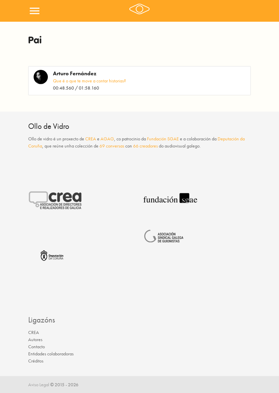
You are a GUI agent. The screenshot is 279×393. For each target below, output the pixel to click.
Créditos (35, 361)
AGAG (107, 139)
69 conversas (111, 146)
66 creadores (145, 146)
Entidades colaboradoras (51, 354)
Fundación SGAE (163, 139)
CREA (90, 139)
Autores (35, 339)
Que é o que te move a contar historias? (89, 81)
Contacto (36, 346)
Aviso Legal (38, 384)
